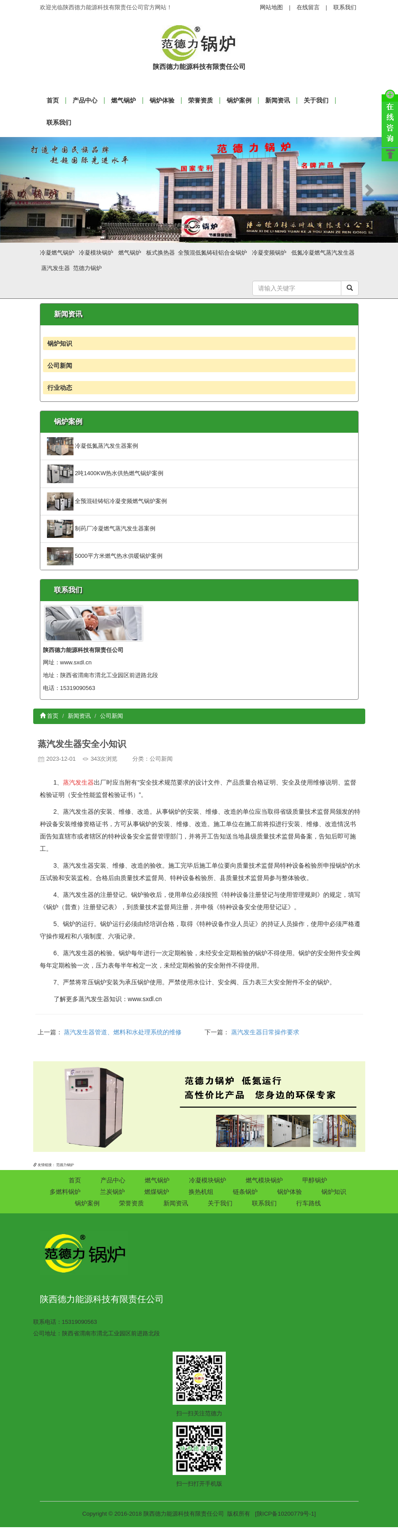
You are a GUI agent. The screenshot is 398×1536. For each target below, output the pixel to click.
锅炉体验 (162, 100)
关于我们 (316, 100)
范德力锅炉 (87, 268)
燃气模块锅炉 (264, 1180)
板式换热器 (160, 252)
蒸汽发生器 (55, 268)
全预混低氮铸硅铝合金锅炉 (212, 252)
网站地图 (271, 7)
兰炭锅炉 (112, 1191)
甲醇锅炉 (314, 1180)
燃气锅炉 (123, 100)
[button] (30, 190)
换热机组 (201, 1191)
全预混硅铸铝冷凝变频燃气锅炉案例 (107, 501)
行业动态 (59, 387)
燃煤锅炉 (156, 1191)
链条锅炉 (245, 1191)
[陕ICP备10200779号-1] (285, 1513)
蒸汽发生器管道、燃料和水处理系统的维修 (123, 1032)
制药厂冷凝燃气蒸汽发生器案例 (101, 528)
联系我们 (344, 7)
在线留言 (308, 7)
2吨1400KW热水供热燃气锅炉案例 (105, 473)
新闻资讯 (277, 100)
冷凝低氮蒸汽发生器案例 (93, 445)
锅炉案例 (239, 100)
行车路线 (308, 1203)
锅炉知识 (59, 343)
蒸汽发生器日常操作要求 (265, 1032)
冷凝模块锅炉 (96, 252)
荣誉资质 (200, 100)
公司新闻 (59, 365)
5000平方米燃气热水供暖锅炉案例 (105, 556)
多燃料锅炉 (65, 1191)
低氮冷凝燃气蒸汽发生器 (323, 252)
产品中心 (85, 100)
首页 (49, 716)
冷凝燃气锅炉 (57, 252)
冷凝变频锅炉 (269, 252)
